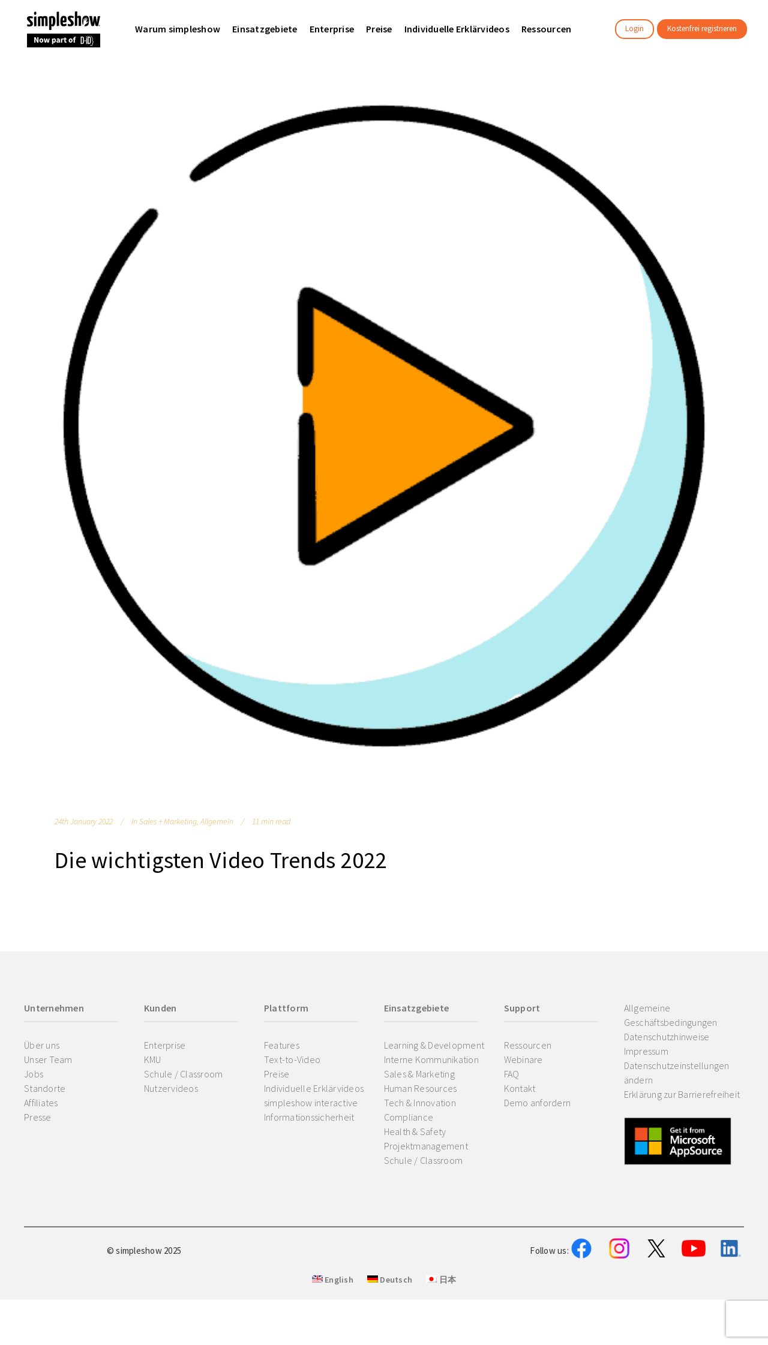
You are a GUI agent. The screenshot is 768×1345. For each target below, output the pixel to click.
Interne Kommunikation (431, 1059)
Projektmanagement (426, 1146)
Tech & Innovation (420, 1103)
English (332, 1339)
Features (281, 1045)
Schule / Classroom (183, 1074)
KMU (152, 1059)
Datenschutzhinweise (667, 1037)
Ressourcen (528, 1045)
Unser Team (48, 1059)
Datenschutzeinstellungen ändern (677, 1072)
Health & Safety (415, 1131)
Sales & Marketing (419, 1074)
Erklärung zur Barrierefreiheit (682, 1094)
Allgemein (216, 821)
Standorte (44, 1088)
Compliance (409, 1117)
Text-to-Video (292, 1059)
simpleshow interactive (311, 1103)
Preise (277, 1074)
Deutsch (389, 1339)
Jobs (33, 1074)
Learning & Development (434, 1045)
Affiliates (41, 1103)
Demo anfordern (537, 1103)
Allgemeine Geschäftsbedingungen (671, 1015)
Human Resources (420, 1088)
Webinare (523, 1059)
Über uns (41, 1045)
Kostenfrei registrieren (702, 28)
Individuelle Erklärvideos (314, 1088)
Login (634, 28)
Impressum (646, 1051)
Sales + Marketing (168, 821)
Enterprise (165, 1045)
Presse (38, 1117)
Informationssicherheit (309, 1117)
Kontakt (520, 1088)
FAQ (512, 1074)
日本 (441, 1339)
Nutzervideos (171, 1088)
